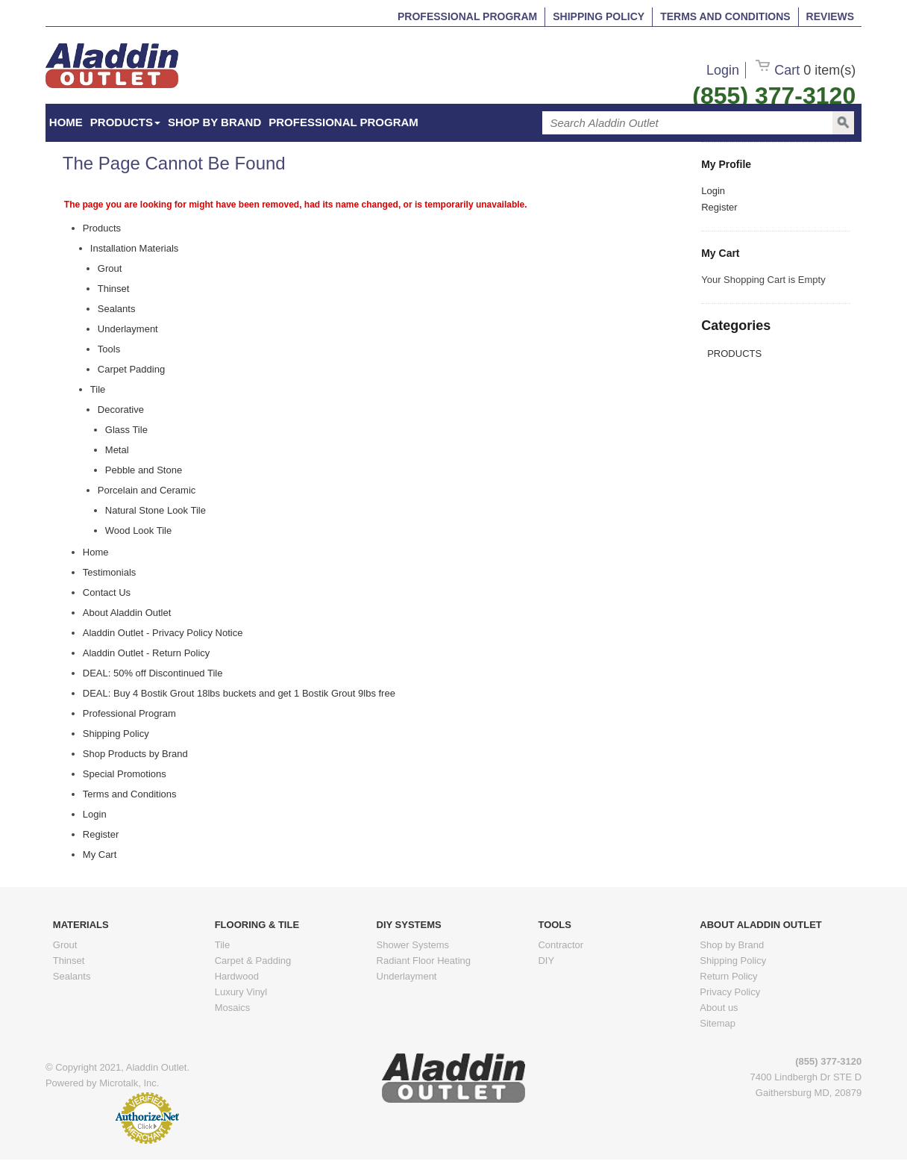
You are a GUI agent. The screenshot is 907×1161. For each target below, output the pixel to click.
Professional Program (467, 16)
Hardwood (237, 976)
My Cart (100, 854)
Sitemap (717, 1023)
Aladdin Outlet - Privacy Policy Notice (163, 632)
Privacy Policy (730, 991)
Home (96, 552)
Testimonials (109, 572)
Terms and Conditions (725, 16)
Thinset (69, 960)
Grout (65, 944)
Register (719, 207)
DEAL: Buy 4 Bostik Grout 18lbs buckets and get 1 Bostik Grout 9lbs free (239, 693)
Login (722, 70)
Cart (806, 70)
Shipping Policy (598, 16)
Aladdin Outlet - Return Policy (146, 653)
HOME (66, 122)
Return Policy (728, 976)
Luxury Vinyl (241, 991)
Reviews (830, 16)
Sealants (72, 976)
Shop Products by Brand (135, 753)
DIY (546, 960)
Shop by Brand (214, 122)
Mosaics (233, 1007)
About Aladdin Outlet (127, 612)
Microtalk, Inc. (129, 1083)
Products (125, 122)
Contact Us (107, 592)
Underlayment (407, 976)
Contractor (560, 944)
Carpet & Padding (253, 960)
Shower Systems (413, 944)
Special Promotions (124, 773)
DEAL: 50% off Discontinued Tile (153, 673)
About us (719, 1007)
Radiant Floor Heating (424, 960)
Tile (222, 944)
